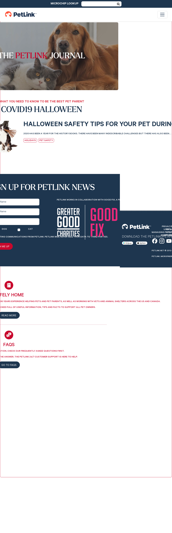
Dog (4, 229)
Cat (30, 229)
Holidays (30, 140)
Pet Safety (46, 140)
